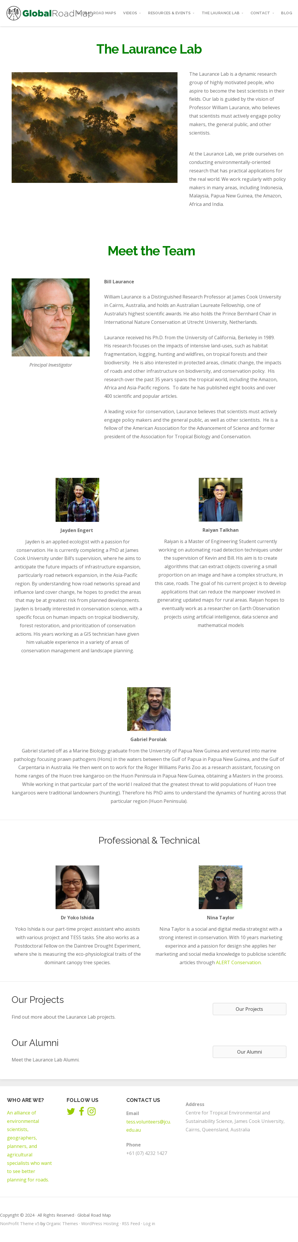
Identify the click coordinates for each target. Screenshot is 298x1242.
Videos (130, 13)
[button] (249, 1009)
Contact (260, 13)
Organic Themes (62, 1223)
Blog (286, 13)
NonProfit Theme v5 (19, 1223)
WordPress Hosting (100, 1223)
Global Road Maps (96, 13)
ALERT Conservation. (239, 962)
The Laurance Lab (221, 13)
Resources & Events (169, 13)
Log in (149, 1223)
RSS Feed (131, 1223)
